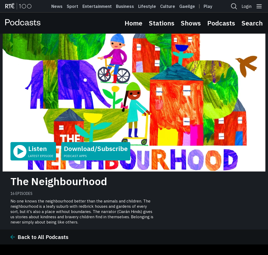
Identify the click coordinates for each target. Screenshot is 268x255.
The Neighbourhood (58, 181)
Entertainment (97, 6)
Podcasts (221, 23)
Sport (72, 6)
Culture (167, 6)
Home (133, 23)
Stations (161, 23)
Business (125, 6)
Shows (191, 23)
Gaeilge (187, 6)
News (57, 6)
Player (210, 6)
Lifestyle (147, 6)
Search (252, 23)
